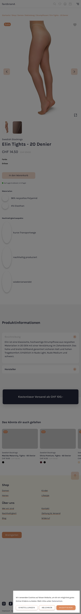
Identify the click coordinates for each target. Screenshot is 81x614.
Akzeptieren (66, 607)
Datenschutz (57, 601)
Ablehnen (47, 607)
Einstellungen (27, 607)
